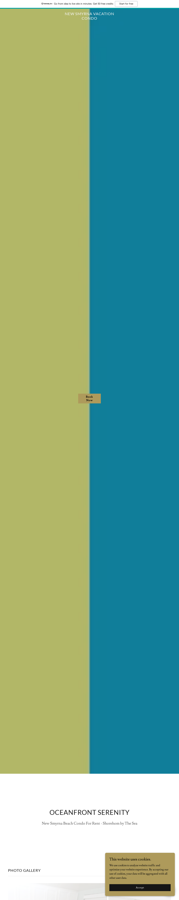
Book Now (89, 398)
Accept (140, 887)
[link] (89, 19)
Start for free (126, 4)
